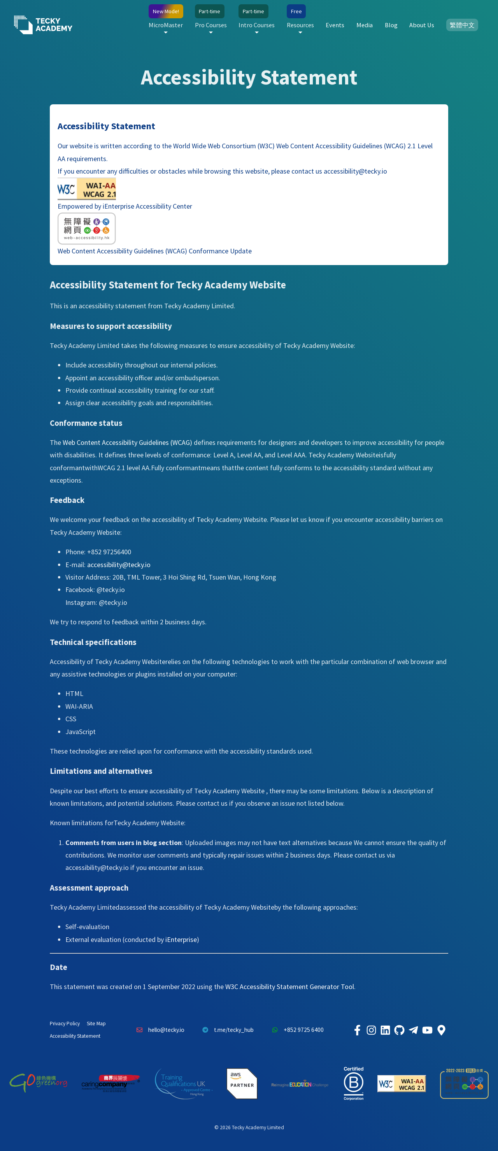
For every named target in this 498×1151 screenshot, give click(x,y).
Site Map (96, 1023)
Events (335, 25)
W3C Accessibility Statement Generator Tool (289, 986)
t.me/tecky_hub (226, 1030)
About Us (421, 25)
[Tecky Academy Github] (399, 1030)
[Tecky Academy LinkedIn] (385, 1030)
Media (364, 25)
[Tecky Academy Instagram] (371, 1030)
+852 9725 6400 (296, 1030)
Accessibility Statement (75, 1036)
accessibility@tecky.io (354, 171)
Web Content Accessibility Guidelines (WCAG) (127, 442)
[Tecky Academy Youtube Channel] (427, 1030)
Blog (391, 25)
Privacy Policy (65, 1023)
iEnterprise (181, 939)
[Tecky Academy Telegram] (413, 1030)
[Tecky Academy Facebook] (357, 1030)
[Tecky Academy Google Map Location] (441, 1030)
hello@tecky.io (158, 1030)
